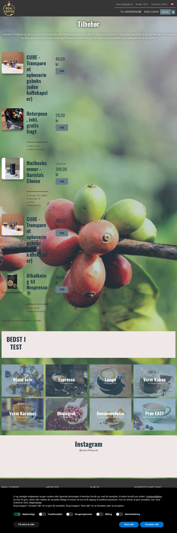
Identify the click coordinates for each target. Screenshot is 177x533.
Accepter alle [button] (152, 524)
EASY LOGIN (151, 11)
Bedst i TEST (142, 4)
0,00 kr (168, 12)
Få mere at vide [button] (26, 524)
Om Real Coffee (159, 4)
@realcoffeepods (88, 450)
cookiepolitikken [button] (154, 496)
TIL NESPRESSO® (130, 11)
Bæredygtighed (124, 4)
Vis (62, 71)
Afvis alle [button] (129, 524)
